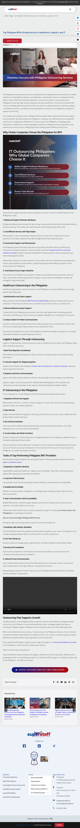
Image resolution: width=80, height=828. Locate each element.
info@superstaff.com (63, 801)
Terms (36, 819)
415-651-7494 (61, 808)
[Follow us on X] (78, 23)
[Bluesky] (62, 682)
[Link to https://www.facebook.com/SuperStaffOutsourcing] (24, 746)
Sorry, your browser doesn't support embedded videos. (40, 595)
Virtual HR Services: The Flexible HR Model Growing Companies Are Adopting (39, 712)
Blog (11, 16)
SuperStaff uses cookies (25, 825)
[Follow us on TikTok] (78, 39)
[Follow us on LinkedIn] (78, 34)
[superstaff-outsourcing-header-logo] (12, 9)
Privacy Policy (43, 819)
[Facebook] (54, 682)
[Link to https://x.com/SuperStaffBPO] (54, 746)
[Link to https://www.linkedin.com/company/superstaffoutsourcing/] (39, 746)
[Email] (73, 682)
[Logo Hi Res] (39, 731)
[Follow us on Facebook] (78, 18)
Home (6, 16)
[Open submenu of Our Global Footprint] (47, 792)
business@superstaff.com (65, 803)
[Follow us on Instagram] (78, 29)
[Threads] (69, 682)
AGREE (59, 825)
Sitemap (30, 819)
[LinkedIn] (65, 682)
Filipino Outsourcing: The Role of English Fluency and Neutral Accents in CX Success (65, 712)
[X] (58, 682)
